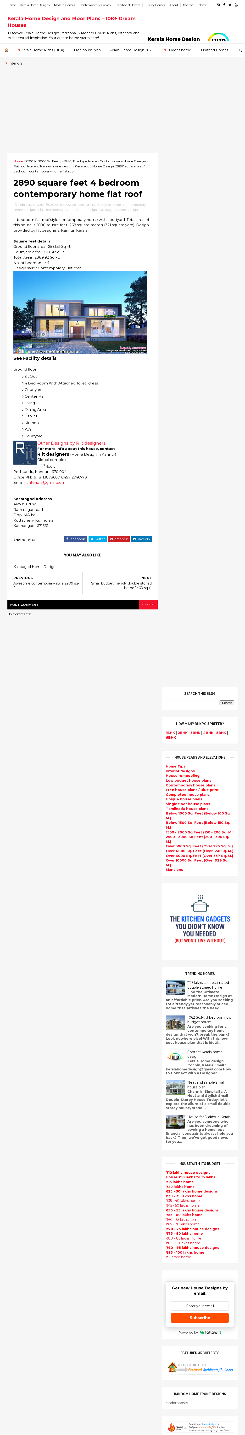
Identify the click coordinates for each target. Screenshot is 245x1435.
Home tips (96, 1365)
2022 (17, 1006)
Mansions (174, 335)
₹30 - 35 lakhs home (184, 662)
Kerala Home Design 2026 (131, 50)
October (19, 1045)
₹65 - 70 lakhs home (183, 690)
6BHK (171, 203)
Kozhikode (17, 1220)
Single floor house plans (188, 270)
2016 (17, 1125)
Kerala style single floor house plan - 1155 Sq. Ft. (210, 985)
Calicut (35, 1220)
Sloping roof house (104, 1080)
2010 (17, 1165)
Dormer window (101, 1256)
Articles (93, 1228)
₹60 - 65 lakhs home (182, 685)
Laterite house (100, 1337)
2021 (17, 1013)
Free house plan (87, 50)
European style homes (107, 1302)
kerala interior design (106, 1188)
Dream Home (98, 1348)
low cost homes (101, 1296)
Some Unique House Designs (211, 1041)
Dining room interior (105, 1268)
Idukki (13, 1196)
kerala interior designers (109, 1325)
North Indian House (104, 1291)
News (202, 5)
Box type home (85, 161)
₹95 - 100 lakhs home (185, 718)
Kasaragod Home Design (94, 166)
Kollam (14, 1210)
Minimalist (96, 1313)
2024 (17, 994)
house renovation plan (107, 1331)
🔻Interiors (13, 63)
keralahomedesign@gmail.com (197, 1300)
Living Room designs (105, 1205)
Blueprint (95, 1388)
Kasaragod (17, 1206)
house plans (187, 260)
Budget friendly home (107, 1199)
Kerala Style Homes (104, 1142)
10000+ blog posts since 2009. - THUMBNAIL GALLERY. (46, 1428)
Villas (91, 1125)
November (21, 1038)
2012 (17, 1151)
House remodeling (103, 1342)
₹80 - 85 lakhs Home (183, 704)
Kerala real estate (102, 1399)
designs (180, 237)
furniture (189, 1161)
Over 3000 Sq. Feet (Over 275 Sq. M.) (199, 312)
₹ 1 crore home (178, 723)
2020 (17, 1020)
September (22, 1052)
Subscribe (199, 783)
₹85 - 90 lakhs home (183, 709)
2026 (17, 980)
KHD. (105, 1428)
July (15, 1065)
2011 (16, 1158)
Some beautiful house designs (211, 1022)
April (16, 1084)
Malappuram (19, 1224)
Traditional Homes (127, 5)
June (16, 1071)
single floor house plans (108, 1222)
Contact (188, 5)
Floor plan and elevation (108, 1154)
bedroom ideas (100, 1245)
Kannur (14, 1201)
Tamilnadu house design (109, 1251)
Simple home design (105, 1285)
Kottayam (16, 1215)
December (21, 1032)
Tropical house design (107, 1274)
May (15, 1078)
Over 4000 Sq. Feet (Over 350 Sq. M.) (199, 317)
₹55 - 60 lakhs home (184, 681)
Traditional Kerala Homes (109, 1165)
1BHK (170, 198)
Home (12, 5)
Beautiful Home (101, 1097)
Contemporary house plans (190, 251)
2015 (17, 1132)
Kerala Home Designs (35, 5)
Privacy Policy (177, 928)
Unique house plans (184, 265)
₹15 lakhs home (180, 648)
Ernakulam (17, 1191)
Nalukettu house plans (107, 1382)
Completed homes (103, 1194)
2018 (17, 1112)
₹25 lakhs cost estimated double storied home (208, 450)
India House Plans (102, 1085)
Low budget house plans (188, 246)
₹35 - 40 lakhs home (183, 666)
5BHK (221, 198)
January (19, 1104)
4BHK (66, 161)
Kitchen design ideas (106, 1279)
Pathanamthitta (22, 1234)
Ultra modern (98, 1234)
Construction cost (103, 1217)
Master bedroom (101, 1319)
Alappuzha (17, 1187)
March (17, 1091)
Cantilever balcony (103, 1394)
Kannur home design (56, 166)
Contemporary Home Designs (123, 161)
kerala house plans (103, 1359)
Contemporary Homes (95, 5)
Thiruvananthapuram (27, 1238)
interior (93, 1114)
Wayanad (16, 1248)
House (182, 241)
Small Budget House (105, 1108)
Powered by (199, 798)
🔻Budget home (177, 50)
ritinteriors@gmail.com (45, 483)
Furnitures (96, 1376)
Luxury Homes (155, 5)
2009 (17, 1171)
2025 (17, 987)
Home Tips (175, 232)
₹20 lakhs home (180, 652)
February (20, 1097)
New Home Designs (104, 1159)
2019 (17, 1026)
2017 (17, 1119)
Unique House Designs (107, 1211)
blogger (145, 605)
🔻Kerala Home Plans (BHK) (40, 50)
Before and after (102, 1405)
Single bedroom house (107, 1411)
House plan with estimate (110, 1262)
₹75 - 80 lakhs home (184, 699)
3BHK (195, 198)
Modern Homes (64, 5)
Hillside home (99, 1371)
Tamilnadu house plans (187, 274)
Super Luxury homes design (112, 1171)
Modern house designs (107, 1062)
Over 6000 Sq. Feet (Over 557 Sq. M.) (199, 321)
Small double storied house (111, 1148)
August (18, 1058)
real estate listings (215, 1189)
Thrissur (15, 1243)
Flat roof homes (26, 166)
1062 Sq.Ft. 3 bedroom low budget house (209, 485)
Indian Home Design (105, 1177)
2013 (17, 1145)
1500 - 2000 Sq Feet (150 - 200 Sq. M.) (199, 298)
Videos (93, 1239)
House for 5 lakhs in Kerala (208, 583)
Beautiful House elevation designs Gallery (207, 965)
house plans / (192, 256)
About (174, 5)
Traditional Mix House (106, 1354)
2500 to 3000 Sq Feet (43, 161)
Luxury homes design (106, 1102)
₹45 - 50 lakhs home (182, 671)
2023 (17, 1000)
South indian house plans (110, 1182)
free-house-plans (102, 1131)
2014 (17, 1138)
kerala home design (104, 1057)
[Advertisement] (122, 116)
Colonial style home (104, 1137)
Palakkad (16, 1229)
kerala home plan (102, 1091)
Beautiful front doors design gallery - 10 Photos (209, 1063)
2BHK (182, 198)
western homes (101, 1308)
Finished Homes (214, 50)
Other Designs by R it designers (72, 443)
